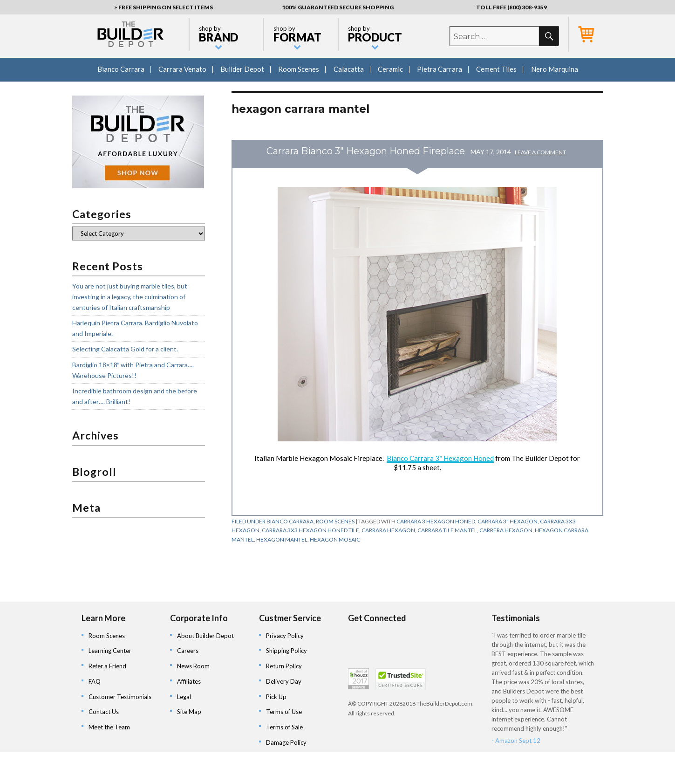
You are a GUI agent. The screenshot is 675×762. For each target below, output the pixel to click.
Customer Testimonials (120, 696)
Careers (187, 650)
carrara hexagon (388, 530)
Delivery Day (283, 681)
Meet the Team (109, 727)
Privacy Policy (285, 635)
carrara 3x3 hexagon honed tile (310, 530)
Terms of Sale (284, 727)
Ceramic (390, 69)
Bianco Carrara (120, 69)
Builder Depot (242, 69)
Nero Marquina (554, 69)
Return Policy (284, 666)
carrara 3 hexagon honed (435, 521)
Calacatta (349, 69)
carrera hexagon (505, 530)
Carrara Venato (182, 69)
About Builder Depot (205, 635)
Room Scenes (298, 69)
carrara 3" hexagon (507, 521)
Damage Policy (286, 742)
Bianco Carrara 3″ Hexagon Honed (440, 458)
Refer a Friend (107, 666)
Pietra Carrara (439, 69)
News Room (193, 666)
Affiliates (189, 681)
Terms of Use (284, 711)
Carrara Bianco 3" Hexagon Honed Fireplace (365, 151)
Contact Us (104, 711)
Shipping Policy (286, 650)
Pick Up (276, 696)
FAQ (95, 681)
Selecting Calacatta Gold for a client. (125, 349)
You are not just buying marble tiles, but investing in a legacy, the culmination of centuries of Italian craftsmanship (129, 296)
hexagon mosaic (335, 539)
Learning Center (110, 650)
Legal (184, 696)
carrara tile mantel (447, 530)
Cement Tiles (496, 69)
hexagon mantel (281, 539)
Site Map (189, 711)
